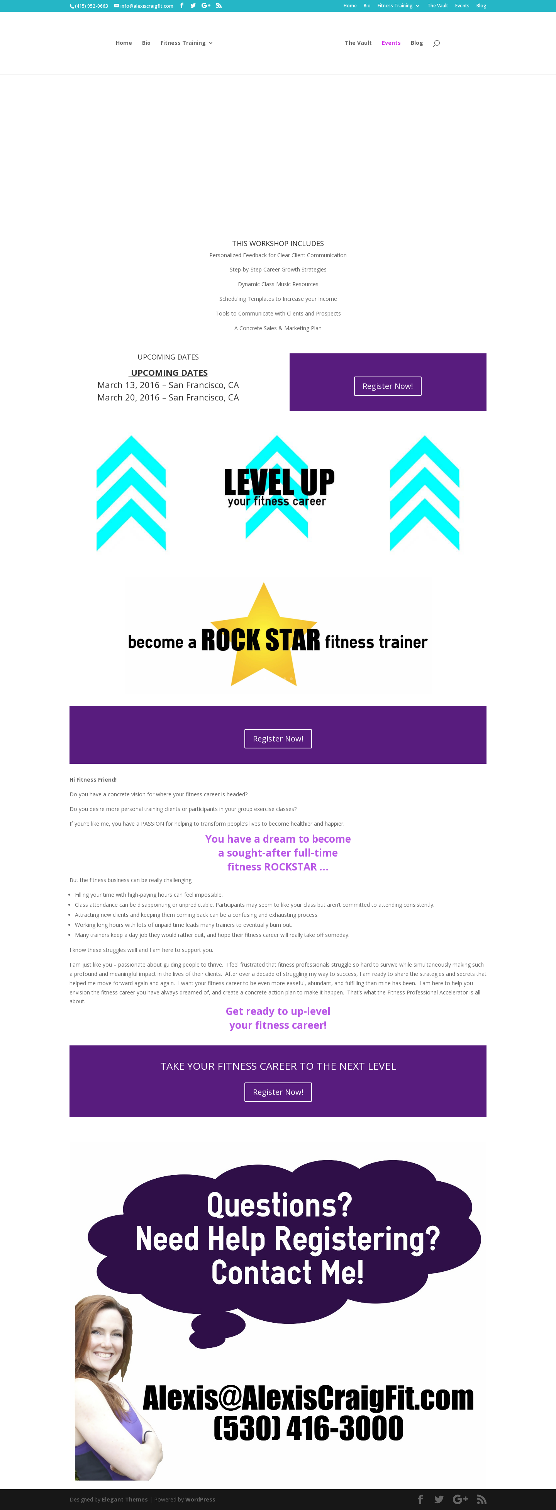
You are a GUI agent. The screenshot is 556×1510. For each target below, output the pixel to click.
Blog (481, 6)
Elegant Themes (125, 1499)
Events (462, 6)
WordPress (200, 1499)
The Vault (437, 6)
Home (350, 6)
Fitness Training (395, 6)
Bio (367, 6)
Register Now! (388, 386)
